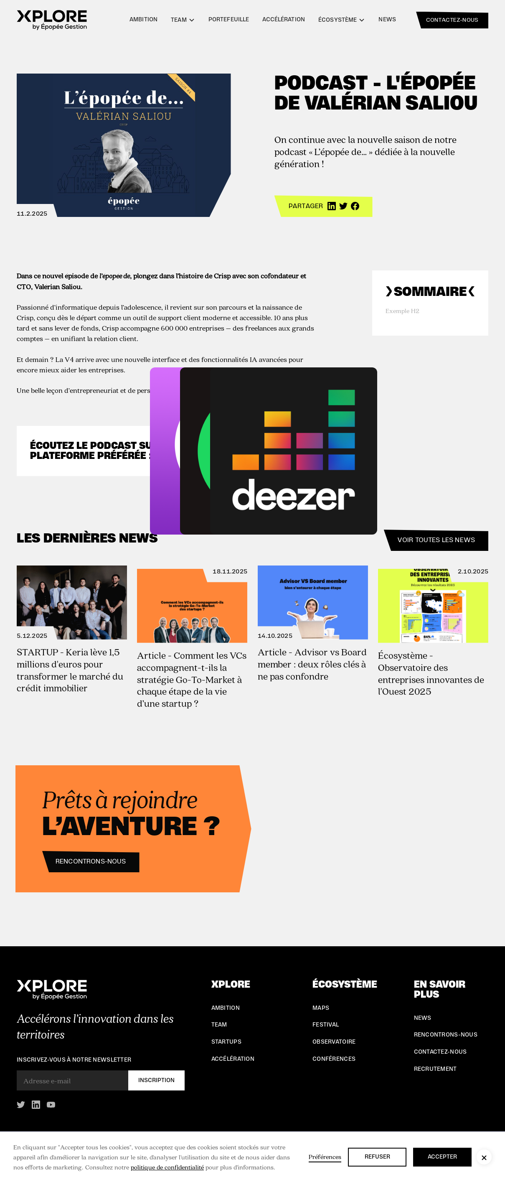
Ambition (143, 20)
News (387, 20)
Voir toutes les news (436, 540)
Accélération (283, 20)
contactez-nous (452, 20)
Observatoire (333, 1042)
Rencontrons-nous (85, 861)
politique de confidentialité (167, 1167)
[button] (484, 1156)
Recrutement (435, 1069)
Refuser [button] (377, 1157)
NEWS (422, 1018)
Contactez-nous (440, 1052)
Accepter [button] (442, 1157)
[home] (52, 20)
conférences (333, 1059)
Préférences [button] (325, 1156)
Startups (226, 1042)
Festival (325, 1025)
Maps (320, 1008)
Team (219, 1025)
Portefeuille (228, 20)
